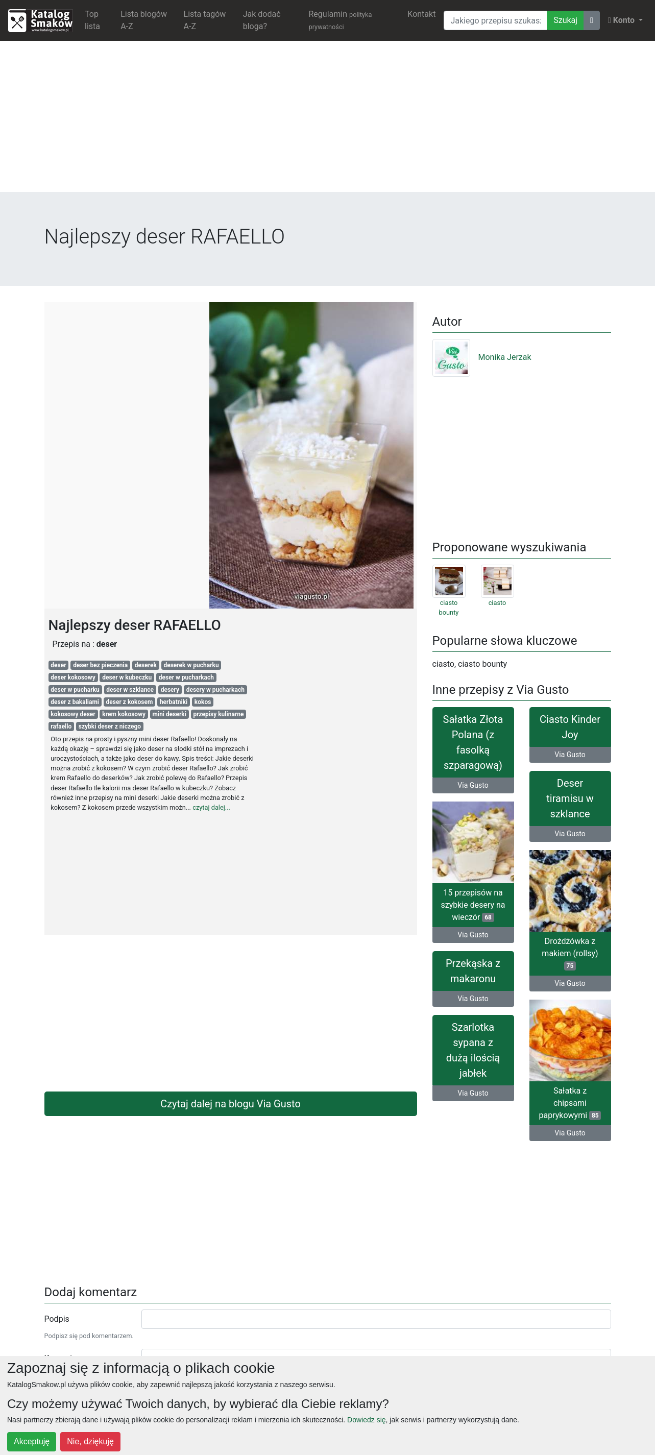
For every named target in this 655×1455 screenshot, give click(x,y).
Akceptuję (32, 1441)
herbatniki (173, 702)
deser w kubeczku (127, 677)
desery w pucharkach (215, 689)
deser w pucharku (75, 689)
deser (58, 665)
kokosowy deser (73, 714)
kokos (203, 702)
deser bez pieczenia (100, 665)
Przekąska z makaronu (473, 971)
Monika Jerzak (481, 357)
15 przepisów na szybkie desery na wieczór (473, 905)
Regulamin (340, 20)
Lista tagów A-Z (205, 20)
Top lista (92, 20)
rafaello (61, 726)
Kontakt (421, 14)
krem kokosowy (123, 714)
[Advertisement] (327, 120)
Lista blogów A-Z (143, 20)
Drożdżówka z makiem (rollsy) (570, 953)
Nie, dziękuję (90, 1441)
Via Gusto (472, 785)
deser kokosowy (73, 677)
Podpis (56, 1319)
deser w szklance (130, 689)
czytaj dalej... (211, 807)
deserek (146, 665)
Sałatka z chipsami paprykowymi (570, 1103)
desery (170, 689)
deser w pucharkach (186, 677)
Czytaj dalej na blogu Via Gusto (230, 1104)
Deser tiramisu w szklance (569, 798)
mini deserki (169, 714)
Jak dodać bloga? (262, 20)
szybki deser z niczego (110, 726)
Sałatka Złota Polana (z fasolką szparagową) (473, 742)
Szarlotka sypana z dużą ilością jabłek (473, 1050)
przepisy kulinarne (218, 714)
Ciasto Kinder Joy (570, 727)
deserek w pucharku (191, 665)
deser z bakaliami (75, 702)
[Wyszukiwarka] (495, 20)
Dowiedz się (366, 1420)
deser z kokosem (129, 702)
